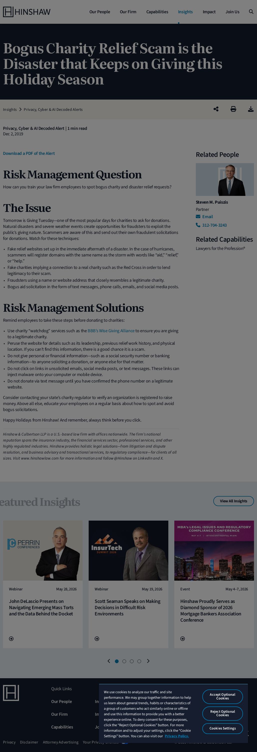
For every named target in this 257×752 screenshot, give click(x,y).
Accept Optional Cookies (222, 696)
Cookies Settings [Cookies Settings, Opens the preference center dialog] (223, 728)
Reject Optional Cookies (222, 713)
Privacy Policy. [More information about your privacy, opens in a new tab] (177, 736)
